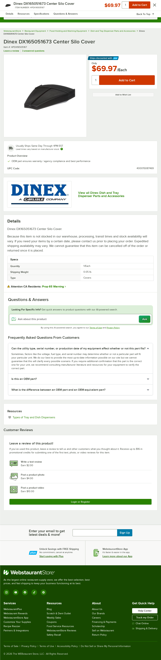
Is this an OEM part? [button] (24, 379)
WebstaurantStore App (16, 617)
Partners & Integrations (16, 630)
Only (94, 63)
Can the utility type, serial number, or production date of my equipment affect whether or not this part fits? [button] (78, 348)
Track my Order (145, 617)
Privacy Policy (113, 327)
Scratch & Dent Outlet (59, 613)
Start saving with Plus (51, 556)
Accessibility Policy (67, 646)
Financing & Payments (104, 622)
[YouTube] (16, 592)
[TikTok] (34, 592)
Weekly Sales (54, 617)
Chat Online (140, 623)
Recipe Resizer (12, 626)
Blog (49, 609)
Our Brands (98, 613)
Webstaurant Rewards (16, 613)
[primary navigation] (11, 6)
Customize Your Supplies (17, 622)
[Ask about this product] (80, 319)
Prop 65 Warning (53, 286)
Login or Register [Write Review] (80, 501)
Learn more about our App (117, 556)
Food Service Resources (60, 626)
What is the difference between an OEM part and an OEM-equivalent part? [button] (58, 389)
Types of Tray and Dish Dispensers (45, 417)
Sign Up (125, 532)
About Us (97, 609)
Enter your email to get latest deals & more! (47, 532)
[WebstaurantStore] (48, 572)
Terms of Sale (11, 646)
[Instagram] (6, 592)
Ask (144, 319)
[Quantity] (96, 80)
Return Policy (99, 634)
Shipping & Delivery (144, 628)
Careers (96, 617)
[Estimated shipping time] (61, 149)
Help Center (145, 610)
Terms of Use (96, 327)
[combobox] (80, 16)
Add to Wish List (123, 94)
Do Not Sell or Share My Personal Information (106, 646)
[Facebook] (25, 592)
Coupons (52, 622)
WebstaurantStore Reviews (61, 630)
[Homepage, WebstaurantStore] (80, 6)
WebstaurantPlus (13, 609)
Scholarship (98, 626)
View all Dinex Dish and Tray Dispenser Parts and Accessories (101, 194)
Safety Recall (54, 634)
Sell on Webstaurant (103, 630)
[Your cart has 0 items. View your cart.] (151, 6)
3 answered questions (33, 50)
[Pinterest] (43, 592)
